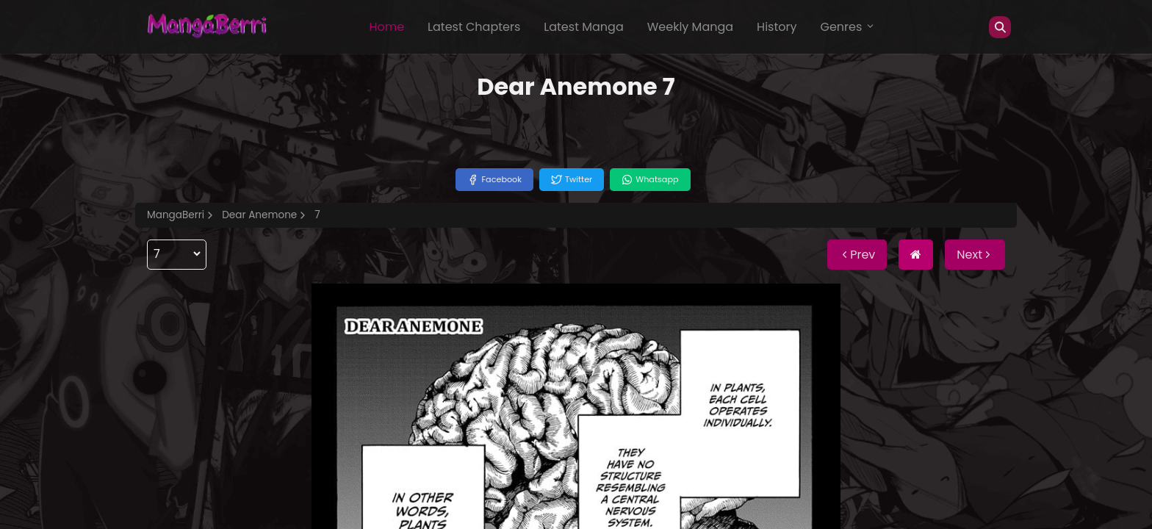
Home (386, 26)
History (776, 26)
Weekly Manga (690, 26)
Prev (857, 255)
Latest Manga (583, 26)
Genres (848, 26)
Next (975, 255)
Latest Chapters (474, 26)
